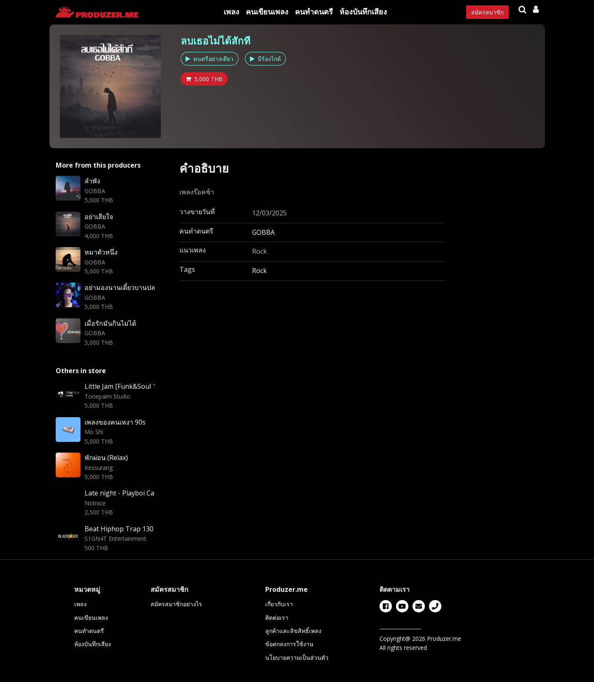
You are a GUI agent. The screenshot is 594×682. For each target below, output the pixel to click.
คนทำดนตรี (314, 11)
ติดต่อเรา (276, 617)
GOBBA (263, 232)
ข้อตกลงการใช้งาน (289, 644)
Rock (259, 270)
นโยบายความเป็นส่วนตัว (296, 657)
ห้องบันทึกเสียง (363, 11)
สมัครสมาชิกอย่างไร (176, 604)
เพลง (231, 11)
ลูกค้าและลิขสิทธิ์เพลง (293, 631)
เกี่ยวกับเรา (279, 604)
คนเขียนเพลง (267, 11)
